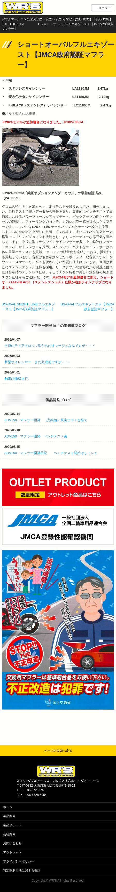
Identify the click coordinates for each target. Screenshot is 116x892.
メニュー (104, 8)
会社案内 (9, 834)
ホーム (7, 807)
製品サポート (12, 825)
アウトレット (12, 852)
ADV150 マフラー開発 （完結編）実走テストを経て (45, 420)
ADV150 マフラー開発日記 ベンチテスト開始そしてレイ (50, 453)
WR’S (53, 880)
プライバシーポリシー (18, 861)
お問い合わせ (12, 843)
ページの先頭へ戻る (58, 751)
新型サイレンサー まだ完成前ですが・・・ (38, 362)
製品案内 (9, 816)
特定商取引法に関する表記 (21, 870)
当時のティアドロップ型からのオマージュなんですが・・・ (49, 346)
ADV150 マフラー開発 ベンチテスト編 (35, 436)
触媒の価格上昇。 (17, 378)
